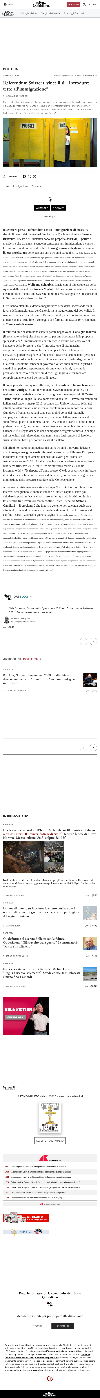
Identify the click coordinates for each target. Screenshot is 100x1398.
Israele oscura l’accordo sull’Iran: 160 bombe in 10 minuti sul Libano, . (49, 832)
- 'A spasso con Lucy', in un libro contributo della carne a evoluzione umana (38, 1172)
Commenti (10, 176)
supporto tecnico (68, 1369)
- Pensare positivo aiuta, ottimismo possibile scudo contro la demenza (35, 1167)
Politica (10, 69)
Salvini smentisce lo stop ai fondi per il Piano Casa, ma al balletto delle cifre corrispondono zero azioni (50, 610)
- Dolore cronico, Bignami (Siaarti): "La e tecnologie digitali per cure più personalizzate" (42, 1187)
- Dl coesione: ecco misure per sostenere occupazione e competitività (35, 1193)
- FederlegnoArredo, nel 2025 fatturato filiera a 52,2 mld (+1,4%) (33, 1198)
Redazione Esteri (13, 895)
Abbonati (73, 4)
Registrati (62, 1326)
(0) (11, 627)
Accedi (37, 1326)
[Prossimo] (93, 641)
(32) (93, 986)
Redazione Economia (15, 956)
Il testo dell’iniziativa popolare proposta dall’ (47, 239)
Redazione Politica (14, 691)
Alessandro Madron (15, 96)
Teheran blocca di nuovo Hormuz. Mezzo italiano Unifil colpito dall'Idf (49, 836)
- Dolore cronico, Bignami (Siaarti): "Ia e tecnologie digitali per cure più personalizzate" (42, 1182)
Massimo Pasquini (20, 618)
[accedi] (90, 4)
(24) (93, 925)
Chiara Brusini (12, 926)
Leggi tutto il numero (50, 1140)
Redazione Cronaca (15, 986)
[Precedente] (83, 641)
